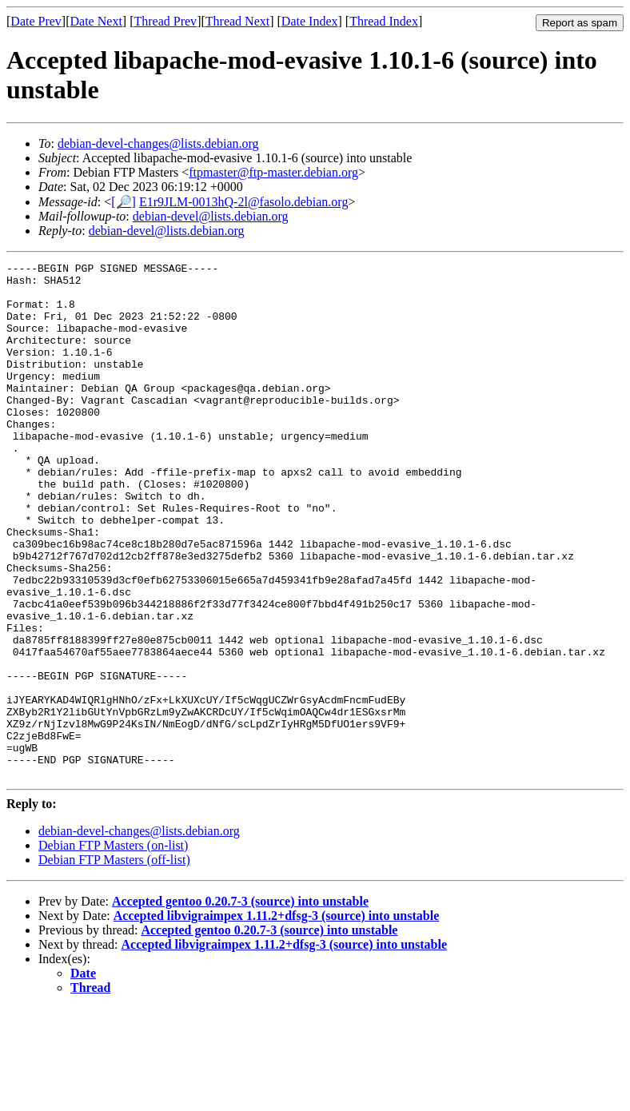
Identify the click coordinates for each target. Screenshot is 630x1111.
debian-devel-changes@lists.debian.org (158, 143)
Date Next (96, 21)
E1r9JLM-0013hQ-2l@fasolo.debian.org (244, 202)
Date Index (309, 21)
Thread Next (237, 21)
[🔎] (123, 202)
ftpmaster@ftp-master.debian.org (273, 172)
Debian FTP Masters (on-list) (113, 948)
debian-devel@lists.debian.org (211, 216)
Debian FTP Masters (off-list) (114, 963)
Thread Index (383, 21)
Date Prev (36, 21)
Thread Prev (165, 21)
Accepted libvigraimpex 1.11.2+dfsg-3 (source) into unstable (276, 1018)
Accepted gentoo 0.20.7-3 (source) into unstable (240, 1004)
